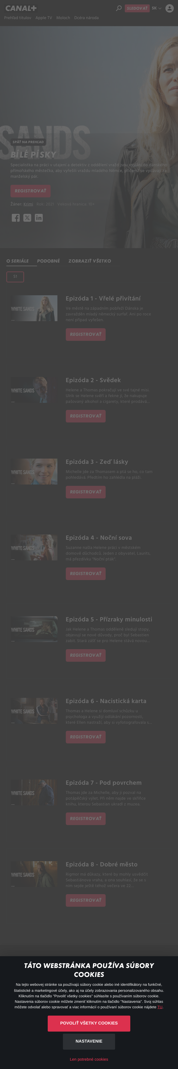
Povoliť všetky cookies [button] (89, 1023)
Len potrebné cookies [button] (89, 1059)
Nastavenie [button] (88, 1041)
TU (160, 1007)
